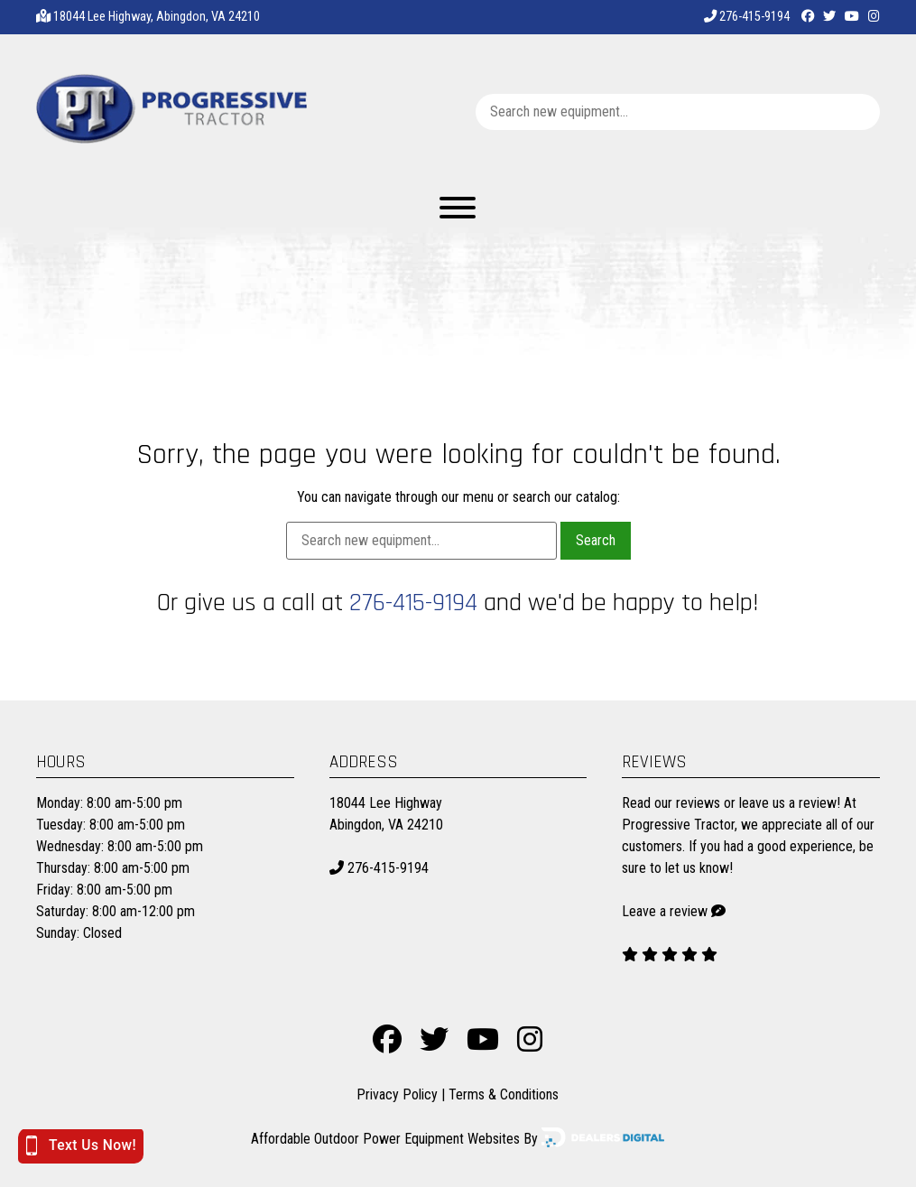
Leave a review (665, 911)
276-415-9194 (747, 16)
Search (595, 540)
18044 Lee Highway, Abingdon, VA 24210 (156, 16)
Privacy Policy (397, 1094)
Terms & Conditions (504, 1094)
